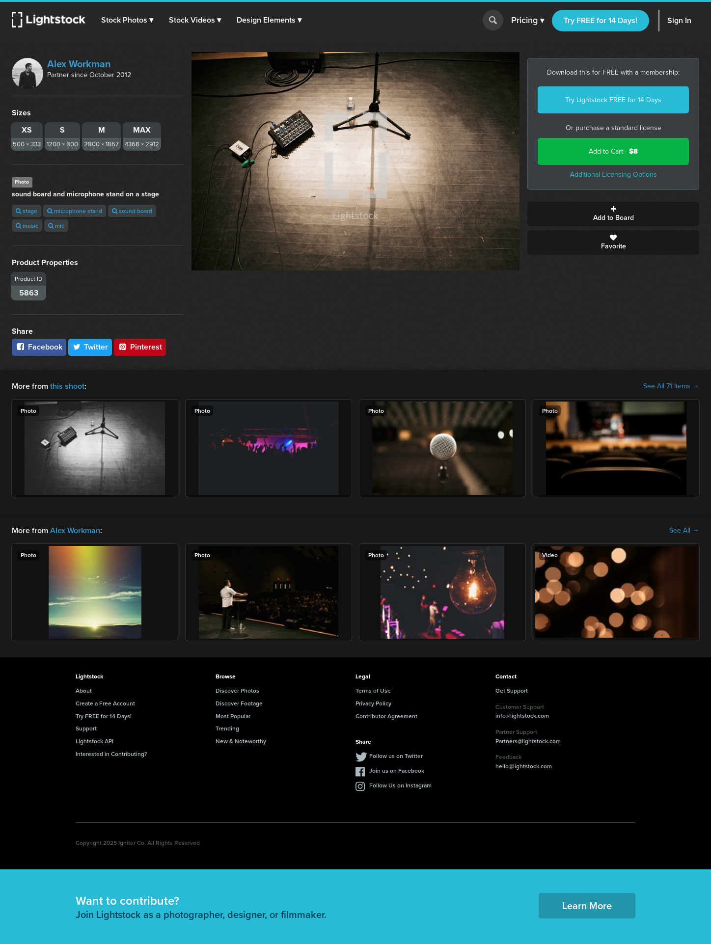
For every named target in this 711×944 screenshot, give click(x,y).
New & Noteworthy (241, 741)
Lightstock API (94, 741)
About (84, 690)
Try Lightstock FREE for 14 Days (613, 100)
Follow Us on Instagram (400, 785)
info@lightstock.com (522, 715)
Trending (227, 728)
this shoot (67, 386)
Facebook (39, 346)
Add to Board (613, 214)
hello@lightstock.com (523, 766)
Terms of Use (373, 690)
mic (56, 225)
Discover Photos (237, 690)
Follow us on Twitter (396, 756)
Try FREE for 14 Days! (600, 20)
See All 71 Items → (671, 386)
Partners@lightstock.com (528, 741)
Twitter (90, 346)
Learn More (587, 905)
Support (86, 728)
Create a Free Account (105, 703)
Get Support (511, 690)
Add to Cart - (613, 151)
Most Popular (233, 716)
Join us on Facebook (396, 770)
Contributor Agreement (386, 716)
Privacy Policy (373, 703)
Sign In (679, 20)
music (27, 225)
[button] (127, 20)
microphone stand (74, 211)
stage (26, 211)
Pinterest (140, 346)
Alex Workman (79, 63)
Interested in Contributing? (111, 754)
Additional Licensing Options (613, 174)
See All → (684, 531)
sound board (132, 211)
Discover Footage (239, 703)
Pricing (527, 20)
